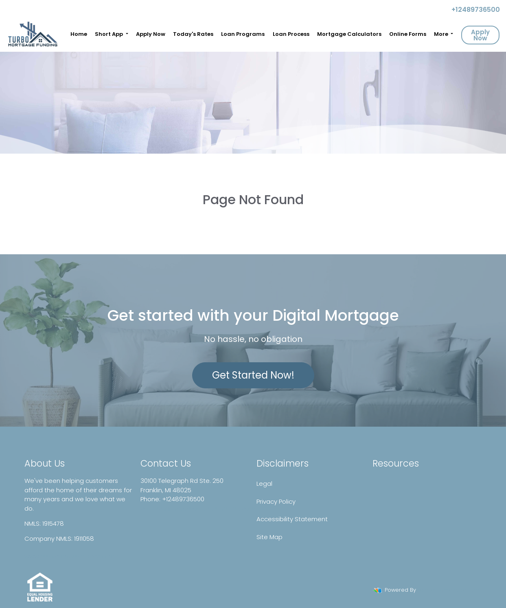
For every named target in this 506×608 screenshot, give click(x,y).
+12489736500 (472, 9)
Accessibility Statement (292, 519)
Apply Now (150, 34)
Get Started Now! (253, 375)
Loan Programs (243, 34)
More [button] (441, 34)
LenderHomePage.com (448, 589)
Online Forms (407, 34)
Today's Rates (193, 34)
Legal (264, 483)
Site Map (269, 537)
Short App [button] (109, 34)
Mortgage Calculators (349, 34)
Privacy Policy (276, 501)
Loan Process (291, 34)
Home (78, 34)
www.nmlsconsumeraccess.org (71, 556)
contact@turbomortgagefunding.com (197, 508)
